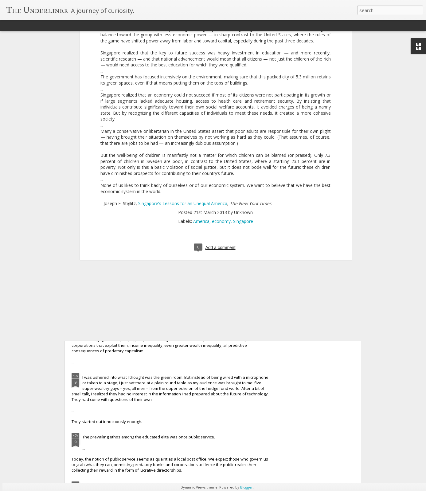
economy (221, 126)
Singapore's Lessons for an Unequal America (182, 108)
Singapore (243, 126)
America (201, 126)
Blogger (246, 487)
